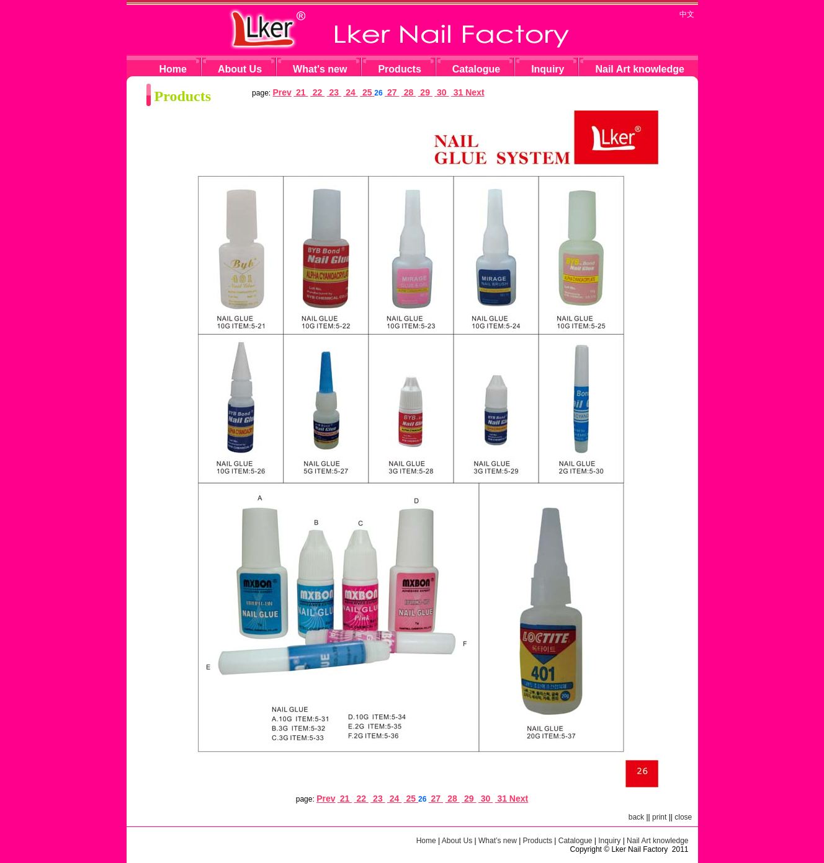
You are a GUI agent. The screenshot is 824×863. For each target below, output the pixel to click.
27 (392, 92)
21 (300, 92)
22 (317, 92)
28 (408, 92)
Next (474, 92)
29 (425, 92)
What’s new (497, 840)
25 (367, 92)
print (659, 817)
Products (399, 69)
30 (441, 92)
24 (350, 92)
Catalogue (476, 69)
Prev (281, 92)
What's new (320, 69)
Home (173, 69)
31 (458, 92)
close (683, 817)
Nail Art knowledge (639, 69)
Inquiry (547, 69)
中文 (686, 14)
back (636, 817)
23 (334, 92)
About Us (240, 69)
